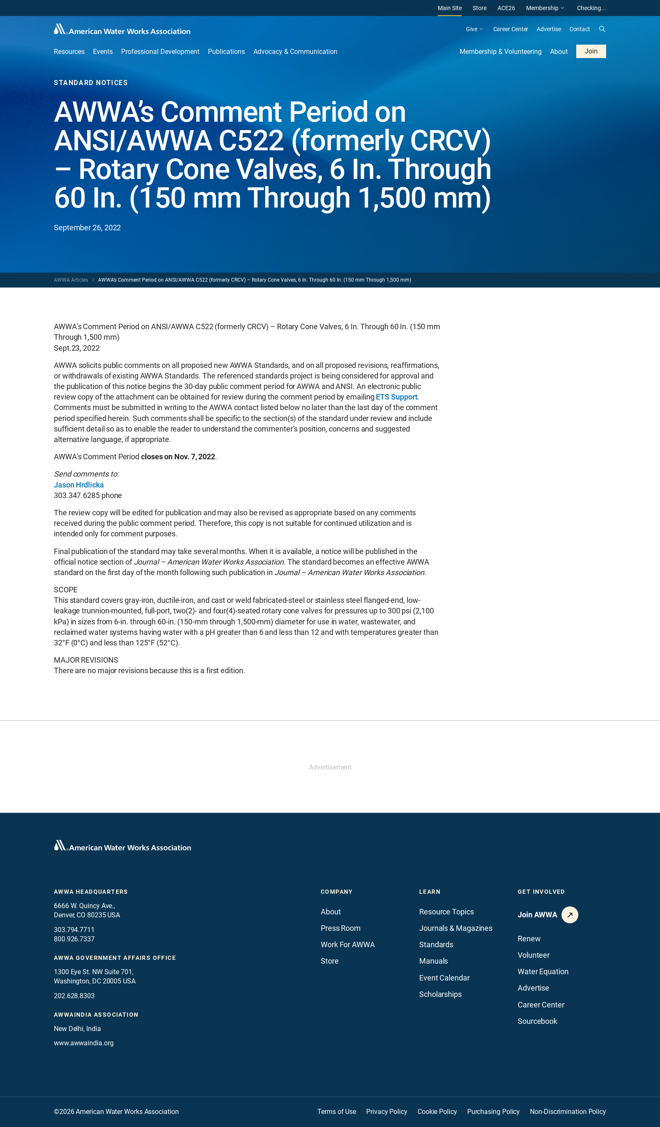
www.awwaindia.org (83, 1043)
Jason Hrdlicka (79, 484)
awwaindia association (96, 1014)
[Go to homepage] (122, 845)
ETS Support (396, 396)
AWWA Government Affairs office (115, 957)
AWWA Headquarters (91, 891)
